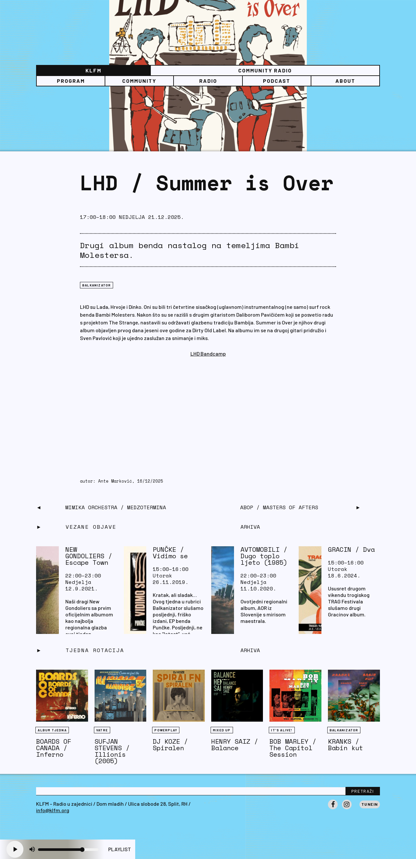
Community (139, 81)
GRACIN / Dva (351, 549)
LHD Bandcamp (208, 353)
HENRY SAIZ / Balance (234, 744)
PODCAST (276, 81)
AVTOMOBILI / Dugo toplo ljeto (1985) (263, 556)
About (345, 81)
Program (71, 81)
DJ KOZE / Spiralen (170, 744)
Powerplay (165, 730)
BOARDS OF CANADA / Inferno (53, 748)
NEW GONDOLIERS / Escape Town (88, 556)
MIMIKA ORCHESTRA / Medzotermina (115, 507)
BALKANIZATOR (96, 285)
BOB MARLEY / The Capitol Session (292, 748)
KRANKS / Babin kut (345, 744)
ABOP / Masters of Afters (279, 507)
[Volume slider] (68, 849)
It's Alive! (281, 730)
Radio (208, 81)
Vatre (102, 730)
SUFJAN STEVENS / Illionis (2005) (112, 751)
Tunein (369, 804)
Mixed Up (222, 730)
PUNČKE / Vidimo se (170, 553)
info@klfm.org (52, 810)
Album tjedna (52, 730)
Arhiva (250, 650)
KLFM (93, 70)
